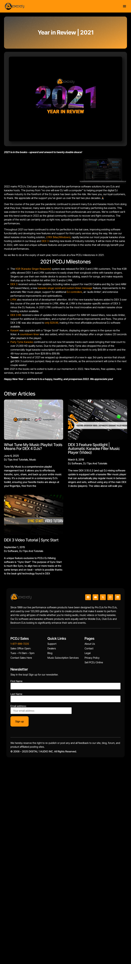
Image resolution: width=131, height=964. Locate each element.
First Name (16, 681)
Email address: (41, 709)
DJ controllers (74, 291)
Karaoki (14, 330)
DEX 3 (45, 241)
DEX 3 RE (15, 315)
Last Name (16, 694)
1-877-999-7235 (19, 643)
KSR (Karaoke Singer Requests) (33, 268)
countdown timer (29, 334)
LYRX (13, 299)
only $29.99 (51, 322)
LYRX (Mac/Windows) (58, 237)
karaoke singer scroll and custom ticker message (65, 288)
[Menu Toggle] (124, 6)
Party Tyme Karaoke (21, 342)
